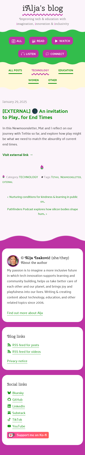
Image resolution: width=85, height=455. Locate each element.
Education (65, 70)
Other (52, 80)
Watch (62, 40)
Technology (40, 70)
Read (38, 40)
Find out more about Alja (25, 313)
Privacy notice (17, 361)
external (8, 181)
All (17, 40)
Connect (55, 53)
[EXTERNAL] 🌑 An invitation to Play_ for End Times (35, 114)
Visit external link (16, 154)
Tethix (55, 176)
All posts (15, 70)
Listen (28, 53)
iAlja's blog (42, 8)
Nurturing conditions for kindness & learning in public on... (43, 199)
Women (33, 80)
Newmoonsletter (70, 176)
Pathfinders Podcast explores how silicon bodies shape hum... (42, 211)
